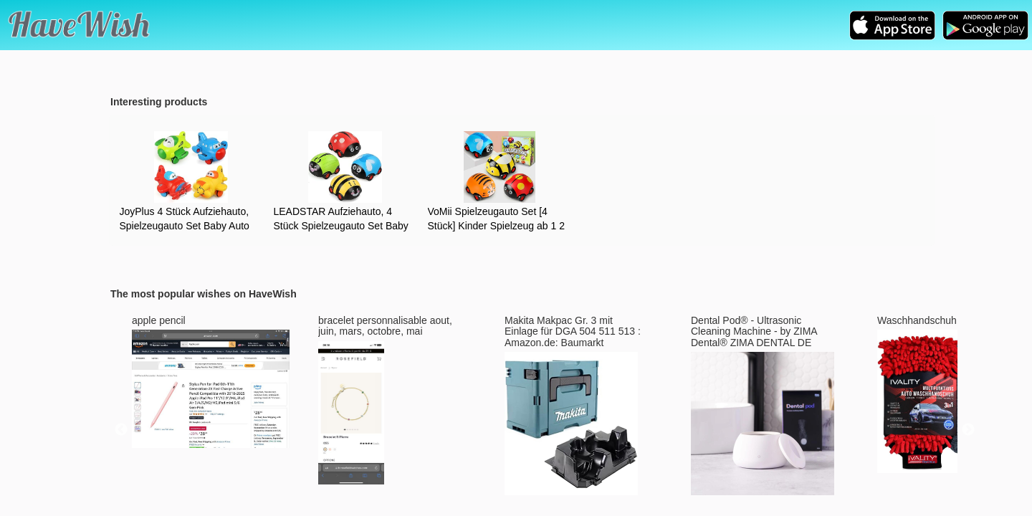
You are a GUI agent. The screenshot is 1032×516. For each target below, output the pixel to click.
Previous (121, 430)
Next (968, 430)
